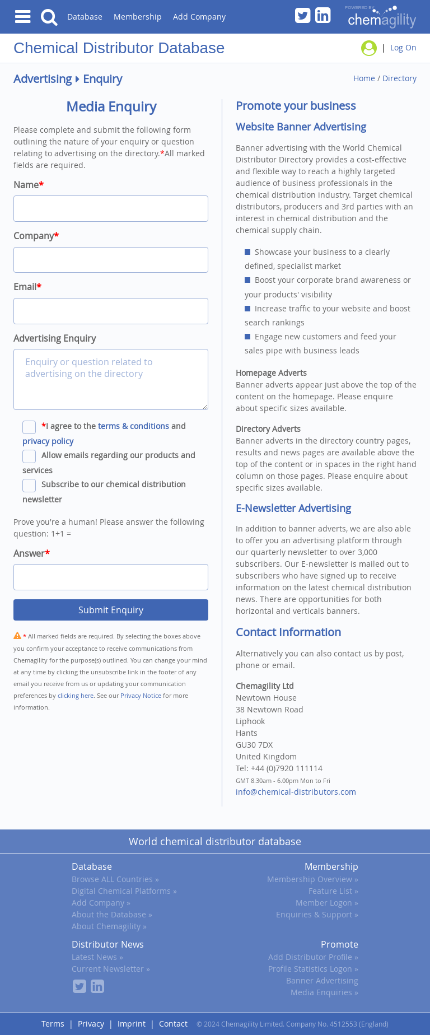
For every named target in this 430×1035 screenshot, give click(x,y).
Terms (52, 1023)
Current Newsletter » (111, 968)
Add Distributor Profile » (313, 957)
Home (364, 78)
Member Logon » (327, 902)
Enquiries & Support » (317, 914)
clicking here (76, 695)
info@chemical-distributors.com (296, 791)
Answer (31, 553)
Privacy (91, 1023)
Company (36, 236)
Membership (138, 16)
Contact (173, 1023)
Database (84, 16)
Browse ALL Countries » (115, 879)
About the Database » (112, 914)
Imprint (132, 1023)
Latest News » (97, 957)
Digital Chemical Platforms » (124, 890)
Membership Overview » (312, 879)
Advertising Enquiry (54, 338)
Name (28, 185)
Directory (399, 78)
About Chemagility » (109, 926)
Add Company (199, 16)
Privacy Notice (140, 695)
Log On (403, 47)
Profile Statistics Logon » (313, 968)
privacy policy (47, 441)
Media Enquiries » (324, 992)
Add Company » (101, 902)
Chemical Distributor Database (119, 48)
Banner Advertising (322, 980)
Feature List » (333, 890)
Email (27, 287)
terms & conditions (133, 426)
